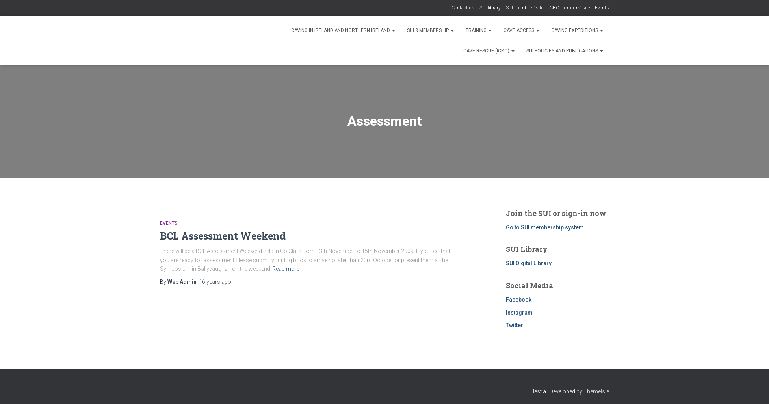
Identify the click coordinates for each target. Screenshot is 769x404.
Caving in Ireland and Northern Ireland (343, 30)
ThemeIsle (596, 391)
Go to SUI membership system (545, 227)
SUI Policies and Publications (564, 51)
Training (479, 30)
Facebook (518, 299)
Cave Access (521, 30)
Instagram (519, 312)
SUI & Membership (430, 30)
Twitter (514, 325)
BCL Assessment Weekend (223, 235)
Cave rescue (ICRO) (489, 51)
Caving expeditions (577, 30)
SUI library (490, 8)
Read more (285, 269)
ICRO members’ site (569, 8)
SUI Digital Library (529, 263)
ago (215, 282)
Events (602, 8)
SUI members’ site (524, 8)
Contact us (462, 8)
